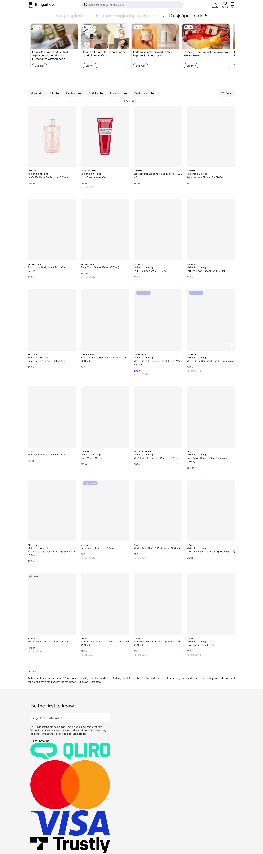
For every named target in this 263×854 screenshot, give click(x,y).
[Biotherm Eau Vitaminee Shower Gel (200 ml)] (211, 229)
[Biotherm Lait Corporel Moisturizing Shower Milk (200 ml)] (158, 136)
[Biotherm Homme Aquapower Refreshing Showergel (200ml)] (52, 510)
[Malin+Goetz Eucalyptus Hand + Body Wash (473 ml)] (158, 320)
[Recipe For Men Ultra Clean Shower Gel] (105, 136)
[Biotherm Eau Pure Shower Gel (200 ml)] (158, 229)
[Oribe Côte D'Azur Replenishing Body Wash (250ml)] (211, 417)
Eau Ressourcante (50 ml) (201, 645)
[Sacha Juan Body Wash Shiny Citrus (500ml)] (52, 229)
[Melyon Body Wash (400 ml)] (105, 417)
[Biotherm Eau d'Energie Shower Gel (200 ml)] (52, 320)
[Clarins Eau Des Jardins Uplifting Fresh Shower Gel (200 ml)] (105, 604)
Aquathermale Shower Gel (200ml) (206, 177)
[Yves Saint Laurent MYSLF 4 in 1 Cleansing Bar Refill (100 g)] (158, 417)
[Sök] (133, 4)
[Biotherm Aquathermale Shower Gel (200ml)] (211, 136)
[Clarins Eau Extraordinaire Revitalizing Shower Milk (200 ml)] (158, 604)
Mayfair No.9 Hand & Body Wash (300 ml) (157, 548)
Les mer (39, 65)
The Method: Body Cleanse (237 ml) (47, 454)
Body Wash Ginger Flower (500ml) (100, 267)
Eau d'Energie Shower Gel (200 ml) (47, 361)
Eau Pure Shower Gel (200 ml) (150, 270)
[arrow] (108, 715)
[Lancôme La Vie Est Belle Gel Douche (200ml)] (52, 136)
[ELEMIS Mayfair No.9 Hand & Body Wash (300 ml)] (158, 510)
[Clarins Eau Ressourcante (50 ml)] (211, 604)
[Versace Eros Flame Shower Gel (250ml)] (105, 510)
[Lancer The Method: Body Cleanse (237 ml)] (52, 417)
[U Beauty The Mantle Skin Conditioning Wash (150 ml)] (211, 510)
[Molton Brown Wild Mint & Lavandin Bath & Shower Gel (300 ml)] (105, 320)
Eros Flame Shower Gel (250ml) (98, 548)
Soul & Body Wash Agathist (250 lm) (48, 641)
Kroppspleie (69, 15)
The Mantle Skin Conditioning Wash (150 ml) (211, 551)
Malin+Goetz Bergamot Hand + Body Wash (210, 361)
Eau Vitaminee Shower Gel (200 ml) (206, 270)
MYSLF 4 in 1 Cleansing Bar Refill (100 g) (156, 458)
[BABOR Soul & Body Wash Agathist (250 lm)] (52, 604)
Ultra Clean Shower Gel (93, 177)
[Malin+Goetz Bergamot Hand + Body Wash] (211, 320)
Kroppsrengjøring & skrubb (126, 15)
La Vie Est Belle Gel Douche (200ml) (48, 177)
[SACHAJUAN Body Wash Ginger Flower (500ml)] (105, 229)
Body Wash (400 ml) (92, 458)
